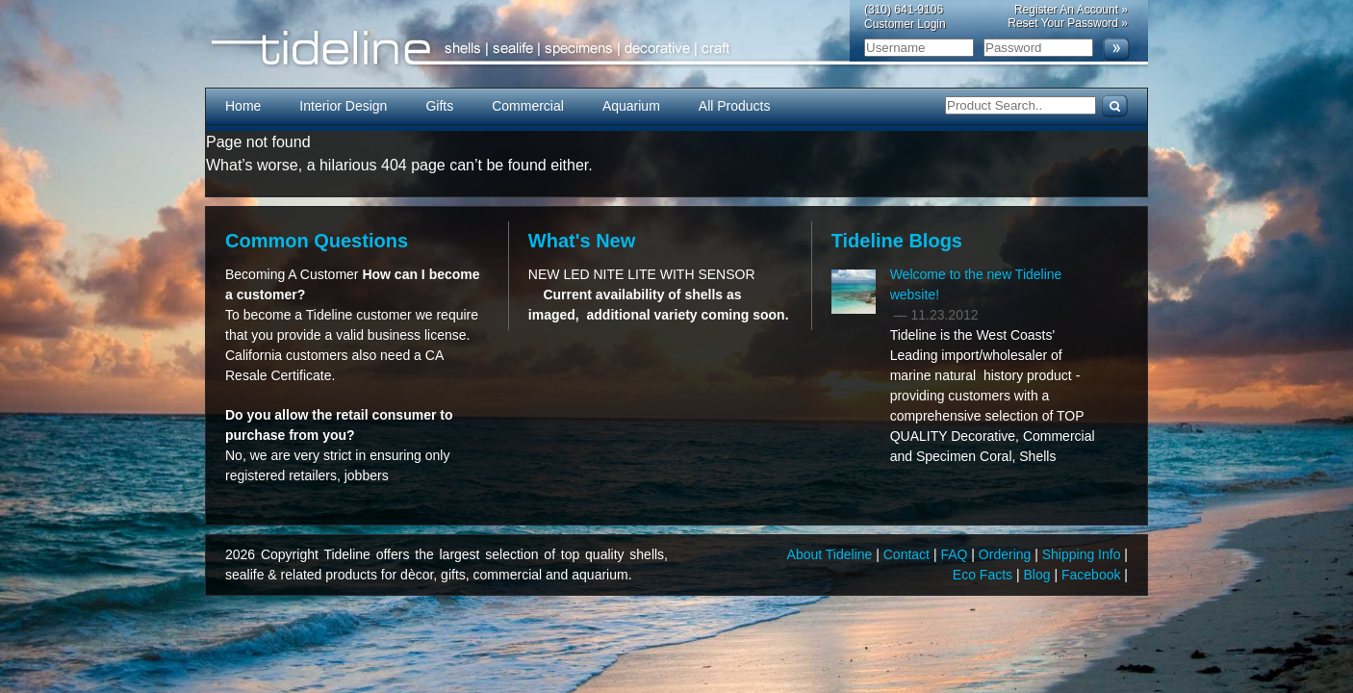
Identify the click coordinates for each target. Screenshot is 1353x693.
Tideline (676, 48)
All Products (735, 106)
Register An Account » (1071, 9)
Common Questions (316, 240)
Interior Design (343, 106)
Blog (1039, 574)
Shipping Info (1083, 554)
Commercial (528, 106)
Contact (908, 554)
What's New (581, 240)
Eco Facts (984, 574)
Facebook (1092, 574)
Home (243, 106)
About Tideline (832, 554)
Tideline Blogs (896, 240)
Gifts (439, 106)
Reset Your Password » (1068, 23)
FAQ (955, 554)
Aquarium (631, 106)
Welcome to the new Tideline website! (976, 284)
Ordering (1006, 554)
